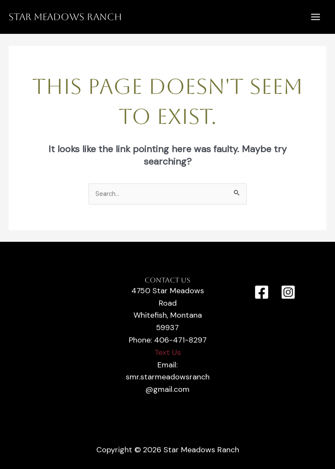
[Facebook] (261, 292)
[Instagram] (288, 292)
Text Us (167, 352)
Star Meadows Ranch (65, 17)
